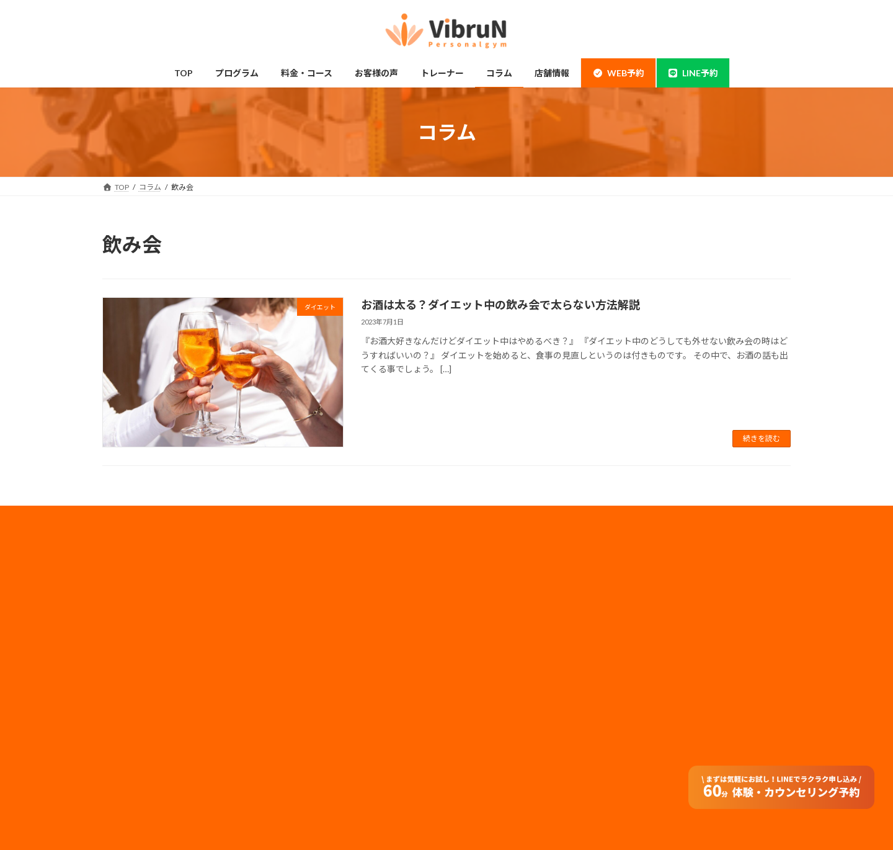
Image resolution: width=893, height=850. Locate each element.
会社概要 (482, 579)
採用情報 (482, 596)
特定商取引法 (489, 695)
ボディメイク (139, 656)
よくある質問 (314, 753)
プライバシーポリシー (504, 612)
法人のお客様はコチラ (504, 645)
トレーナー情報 (318, 680)
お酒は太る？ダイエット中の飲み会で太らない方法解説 (500, 304)
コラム (303, 705)
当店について (139, 632)
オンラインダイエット (329, 777)
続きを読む (761, 438)
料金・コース (314, 583)
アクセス (306, 729)
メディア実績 (489, 628)
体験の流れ (135, 753)
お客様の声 (135, 777)
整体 (124, 729)
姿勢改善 (132, 705)
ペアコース (310, 607)
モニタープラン (318, 632)
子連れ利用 (310, 656)
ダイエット (135, 680)
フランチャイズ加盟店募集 (511, 662)
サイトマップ (489, 678)
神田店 (128, 607)
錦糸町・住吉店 (143, 583)
